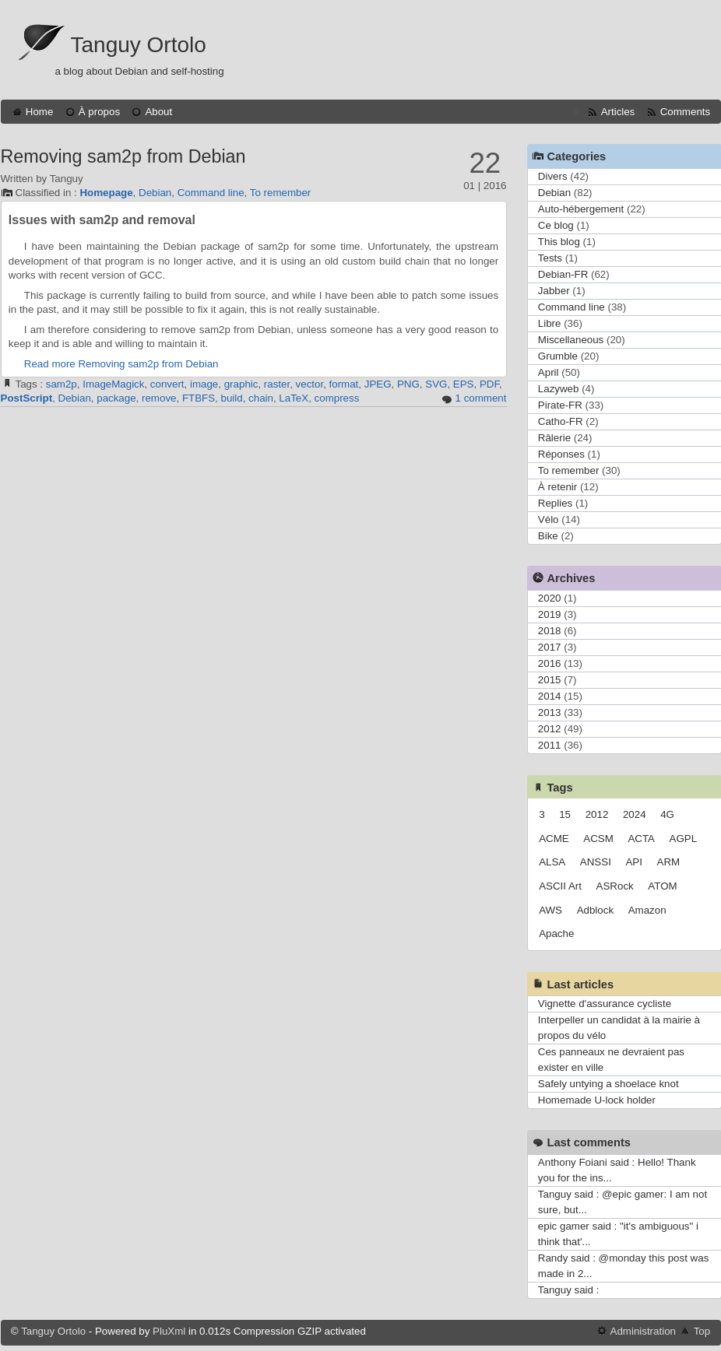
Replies (555, 503)
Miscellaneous (570, 340)
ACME (554, 838)
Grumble (558, 356)
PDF (489, 384)
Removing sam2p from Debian (123, 156)
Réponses (561, 454)
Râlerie (554, 438)
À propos (99, 112)
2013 (549, 712)
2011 (549, 745)
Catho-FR (560, 421)
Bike (548, 536)
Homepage (105, 192)
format (344, 384)
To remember (280, 192)
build (232, 398)
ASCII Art (560, 886)
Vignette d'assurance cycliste (604, 1003)
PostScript (27, 398)
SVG (436, 384)
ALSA (552, 862)
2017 (549, 647)
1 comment (481, 398)
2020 (549, 598)
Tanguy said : (569, 1290)
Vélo (548, 519)
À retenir (557, 487)
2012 (549, 729)
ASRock (615, 886)
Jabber (554, 291)
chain (260, 398)
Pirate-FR (560, 405)
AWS (550, 910)
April (548, 372)
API (633, 862)
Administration (643, 1331)
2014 (549, 696)
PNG (408, 384)
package (116, 398)
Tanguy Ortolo (138, 45)
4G (667, 814)
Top (702, 1331)
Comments (685, 112)
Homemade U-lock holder (597, 1100)
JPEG (378, 384)
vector (310, 384)
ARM (669, 862)
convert (167, 384)
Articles (618, 112)
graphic (241, 384)
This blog (559, 241)
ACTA (641, 838)
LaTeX (293, 398)
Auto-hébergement (581, 209)
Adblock (595, 910)
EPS (463, 384)
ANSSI (595, 862)
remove (159, 398)
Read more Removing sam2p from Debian (121, 364)
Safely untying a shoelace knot (608, 1084)
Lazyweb (558, 389)
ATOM (662, 886)
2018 (549, 631)
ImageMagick (113, 384)
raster (277, 384)
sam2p (61, 384)
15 (565, 814)
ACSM (598, 838)
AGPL (684, 838)
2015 (549, 680)
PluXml (169, 1331)
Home (40, 112)
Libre (549, 323)
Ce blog (556, 225)
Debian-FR (563, 274)
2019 (549, 614)
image (204, 384)
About (158, 112)
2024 (634, 814)
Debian (155, 192)
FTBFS (198, 398)
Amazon (647, 910)
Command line (211, 192)
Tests (550, 258)
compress (337, 398)
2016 (549, 663)
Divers (553, 176)
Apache (556, 933)
